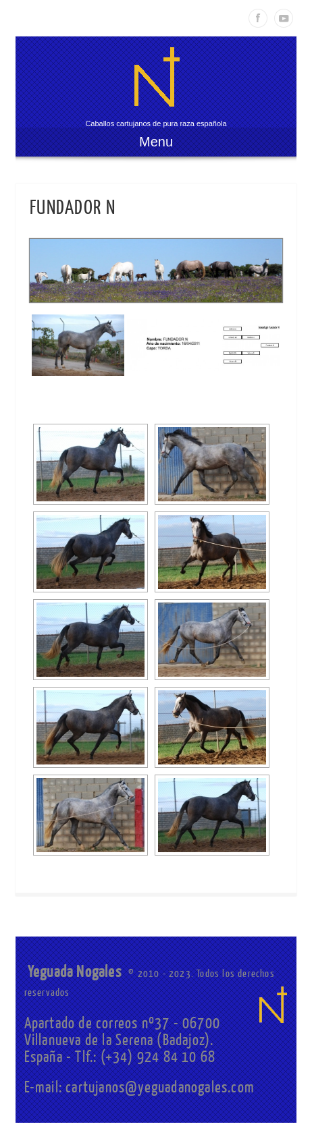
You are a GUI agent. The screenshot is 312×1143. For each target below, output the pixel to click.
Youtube (283, 18)
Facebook (258, 18)
